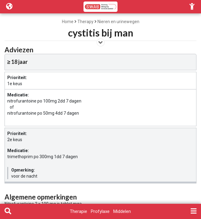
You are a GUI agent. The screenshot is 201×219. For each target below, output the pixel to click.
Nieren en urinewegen (118, 21)
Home (67, 21)
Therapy (85, 21)
